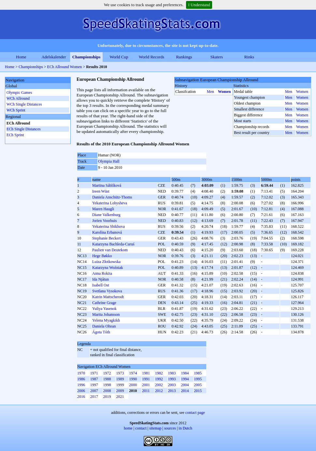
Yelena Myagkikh (106, 320)
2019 (107, 396)
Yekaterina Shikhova (108, 226)
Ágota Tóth (101, 332)
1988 (107, 379)
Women (224, 91)
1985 (198, 373)
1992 (159, 379)
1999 (120, 385)
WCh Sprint (16, 110)
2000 (133, 385)
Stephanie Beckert (106, 238)
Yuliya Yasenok (104, 308)
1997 (94, 385)
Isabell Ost (100, 285)
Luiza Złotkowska (106, 261)
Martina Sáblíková (106, 185)
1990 (133, 379)
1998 (107, 385)
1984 (185, 373)
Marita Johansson (106, 314)
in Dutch (185, 428)
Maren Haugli (103, 209)
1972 (107, 373)
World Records (151, 56)
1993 (172, 379)
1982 (159, 373)
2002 (159, 385)
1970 (81, 373)
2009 (120, 390)
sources (170, 428)
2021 (120, 396)
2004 (185, 385)
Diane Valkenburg (106, 214)
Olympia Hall (109, 161)
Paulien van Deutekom (110, 250)
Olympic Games (19, 92)
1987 (94, 379)
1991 (146, 379)
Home (21, 56)
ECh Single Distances (24, 129)
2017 (94, 396)
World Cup (118, 56)
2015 (198, 390)
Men (210, 91)
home (128, 428)
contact (141, 428)
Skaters (216, 56)
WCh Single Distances (24, 104)
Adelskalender (53, 56)
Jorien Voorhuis (104, 220)
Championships (86, 56)
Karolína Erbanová (107, 232)
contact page (195, 412)
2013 (172, 390)
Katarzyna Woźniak (107, 267)
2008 (107, 390)
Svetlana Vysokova (107, 291)
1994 (185, 379)
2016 (81, 396)
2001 (146, 385)
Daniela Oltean (104, 326)
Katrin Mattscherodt (108, 297)
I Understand (199, 4)
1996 (81, 385)
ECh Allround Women (64, 67)
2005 (198, 385)
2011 (146, 390)
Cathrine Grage (104, 302)
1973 (120, 373)
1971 (94, 373)
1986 (81, 379)
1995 (198, 379)
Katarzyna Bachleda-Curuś (113, 244)
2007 (94, 390)
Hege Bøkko (102, 256)
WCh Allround (18, 98)
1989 (120, 379)
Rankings (184, 56)
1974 (133, 373)
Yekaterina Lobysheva (109, 203)
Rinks (249, 56)
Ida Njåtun (100, 279)
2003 (172, 385)
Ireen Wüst (100, 191)
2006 (81, 390)
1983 (172, 373)
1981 (146, 373)
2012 (159, 390)
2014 (185, 390)
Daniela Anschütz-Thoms (112, 197)
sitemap (155, 428)
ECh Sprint (15, 135)
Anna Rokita (102, 273)
